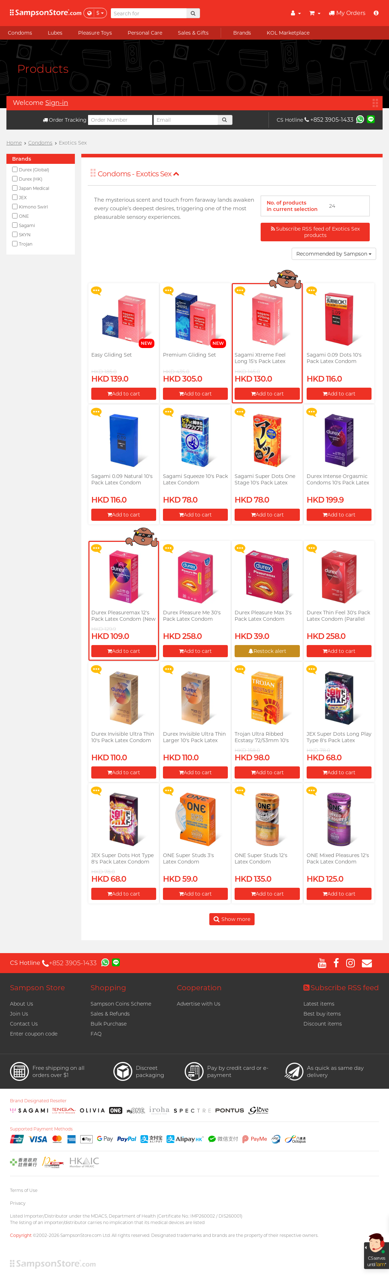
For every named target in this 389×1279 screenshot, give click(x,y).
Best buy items (322, 1014)
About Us (21, 1004)
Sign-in (56, 103)
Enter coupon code (33, 1034)
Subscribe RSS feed (341, 987)
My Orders (347, 13)
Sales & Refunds (110, 1014)
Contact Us (24, 1024)
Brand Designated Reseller (38, 1101)
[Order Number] (120, 120)
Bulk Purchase (109, 1024)
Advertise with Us (198, 1004)
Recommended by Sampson (334, 254)
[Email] (186, 120)
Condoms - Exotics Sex (138, 174)
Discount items (322, 1024)
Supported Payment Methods (41, 1129)
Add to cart (123, 394)
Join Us (19, 1014)
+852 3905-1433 (328, 119)
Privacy (17, 1203)
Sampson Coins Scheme (121, 1004)
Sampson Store (37, 987)
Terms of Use (23, 1190)
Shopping (108, 987)
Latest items (318, 1004)
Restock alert (267, 651)
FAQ (96, 1034)
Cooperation (199, 987)
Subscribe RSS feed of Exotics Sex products (315, 232)
